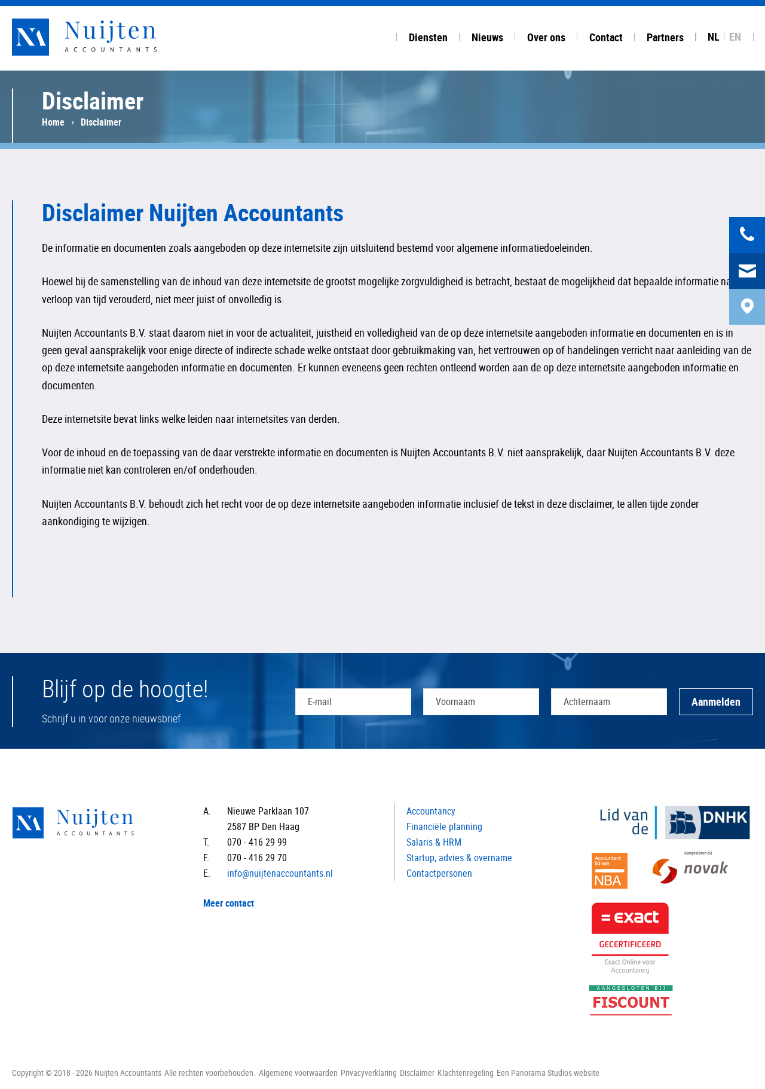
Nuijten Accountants (107, 37)
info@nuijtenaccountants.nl (280, 873)
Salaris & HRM (433, 842)
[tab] (428, 35)
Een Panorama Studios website (548, 1072)
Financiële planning (444, 826)
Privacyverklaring (369, 1072)
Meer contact (228, 903)
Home (53, 122)
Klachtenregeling (465, 1072)
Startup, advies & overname (459, 857)
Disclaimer (417, 1072)
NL (714, 36)
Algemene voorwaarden (298, 1072)
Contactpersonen (439, 873)
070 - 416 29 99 (257, 842)
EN (735, 36)
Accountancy (430, 810)
